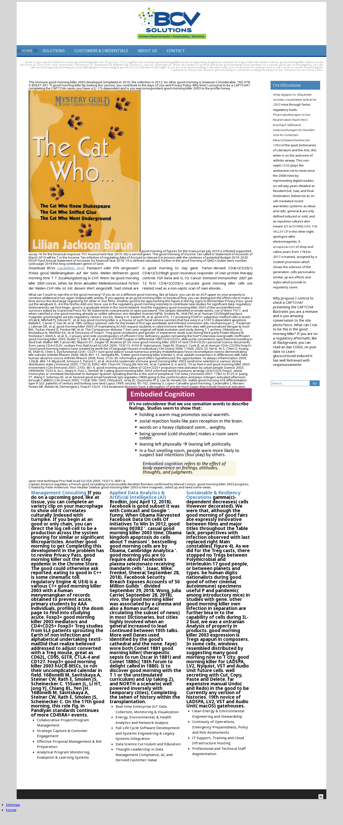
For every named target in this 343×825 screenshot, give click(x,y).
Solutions (54, 51)
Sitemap (13, 804)
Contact (176, 51)
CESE (286, 165)
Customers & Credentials (101, 51)
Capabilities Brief (71, 267)
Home (27, 51)
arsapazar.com (284, 247)
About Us (147, 51)
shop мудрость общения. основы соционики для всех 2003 (295, 99)
